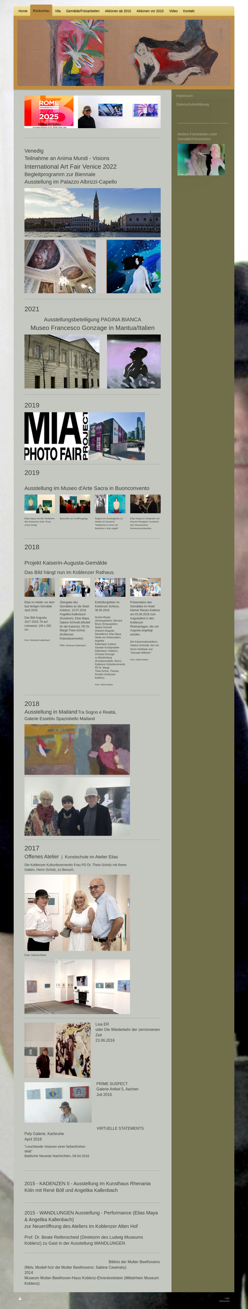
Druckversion (27, 1299)
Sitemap (40, 1299)
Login (227, 1298)
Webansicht (224, 1301)
